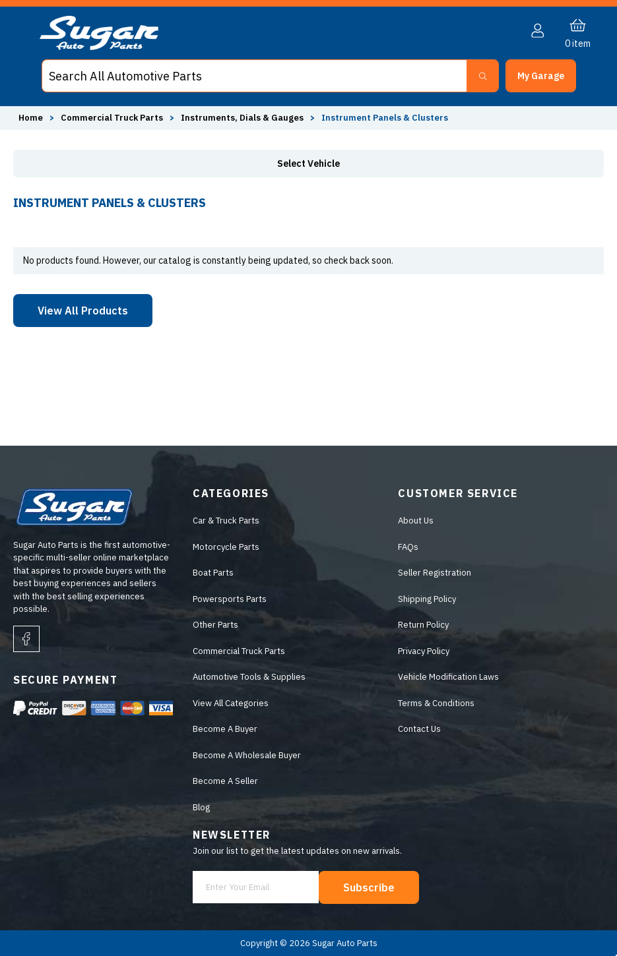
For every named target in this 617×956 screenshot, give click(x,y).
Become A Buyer (225, 728)
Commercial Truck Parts (239, 651)
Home (30, 117)
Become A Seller (225, 781)
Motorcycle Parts (226, 547)
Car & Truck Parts (226, 520)
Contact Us (419, 728)
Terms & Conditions (436, 703)
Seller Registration (434, 572)
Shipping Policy (427, 599)
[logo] (99, 47)
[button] (540, 75)
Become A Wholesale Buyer (247, 755)
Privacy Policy (423, 651)
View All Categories (231, 703)
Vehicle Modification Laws (448, 676)
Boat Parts (213, 572)
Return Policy (423, 624)
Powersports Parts (230, 599)
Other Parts (215, 624)
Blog (201, 807)
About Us (416, 520)
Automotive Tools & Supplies (249, 676)
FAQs (408, 547)
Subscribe (369, 887)
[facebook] (26, 639)
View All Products (83, 310)
